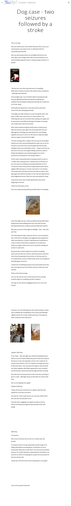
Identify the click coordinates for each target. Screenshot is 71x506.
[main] (35, 21)
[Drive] (19, 298)
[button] (2, 2)
